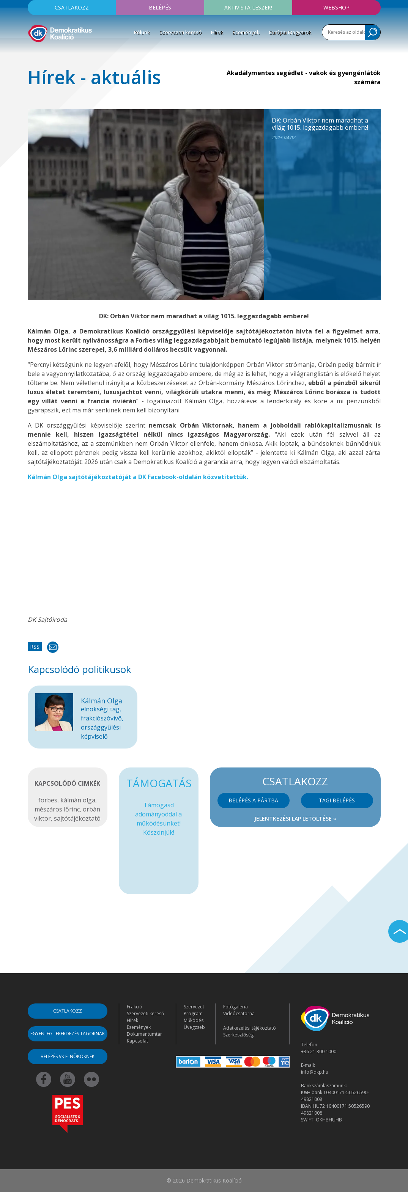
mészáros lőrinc (57, 809)
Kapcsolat (137, 1041)
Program (193, 1013)
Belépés (160, 7)
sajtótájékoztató (77, 818)
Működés (193, 1020)
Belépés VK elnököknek (68, 1056)
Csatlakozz (72, 7)
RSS (34, 646)
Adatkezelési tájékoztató (249, 1028)
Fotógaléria (235, 1006)
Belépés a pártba (253, 800)
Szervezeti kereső (180, 32)
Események (246, 32)
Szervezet (194, 1006)
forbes (47, 800)
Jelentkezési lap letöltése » (295, 818)
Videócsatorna (239, 1013)
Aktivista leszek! (248, 7)
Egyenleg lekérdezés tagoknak (67, 1033)
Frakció (134, 1006)
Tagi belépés (337, 800)
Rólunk (142, 32)
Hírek (217, 32)
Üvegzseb (194, 1027)
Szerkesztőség (238, 1035)
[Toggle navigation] (33, 55)
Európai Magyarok (290, 32)
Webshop (336, 7)
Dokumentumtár (144, 1034)
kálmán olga (77, 800)
